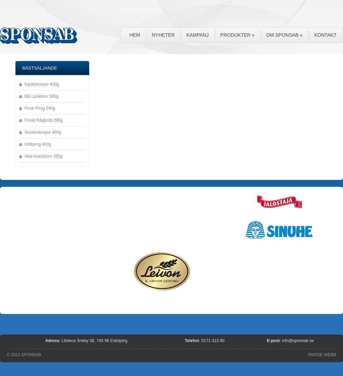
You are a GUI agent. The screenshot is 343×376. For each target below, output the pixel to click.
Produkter (238, 35)
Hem (134, 35)
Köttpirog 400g (37, 144)
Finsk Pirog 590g (39, 108)
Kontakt (325, 35)
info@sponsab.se (298, 340)
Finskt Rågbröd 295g (43, 120)
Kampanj (197, 35)
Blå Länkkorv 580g (41, 96)
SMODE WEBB (322, 354)
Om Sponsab (284, 35)
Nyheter (163, 35)
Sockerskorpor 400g (42, 132)
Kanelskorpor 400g (41, 84)
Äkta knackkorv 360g (43, 156)
